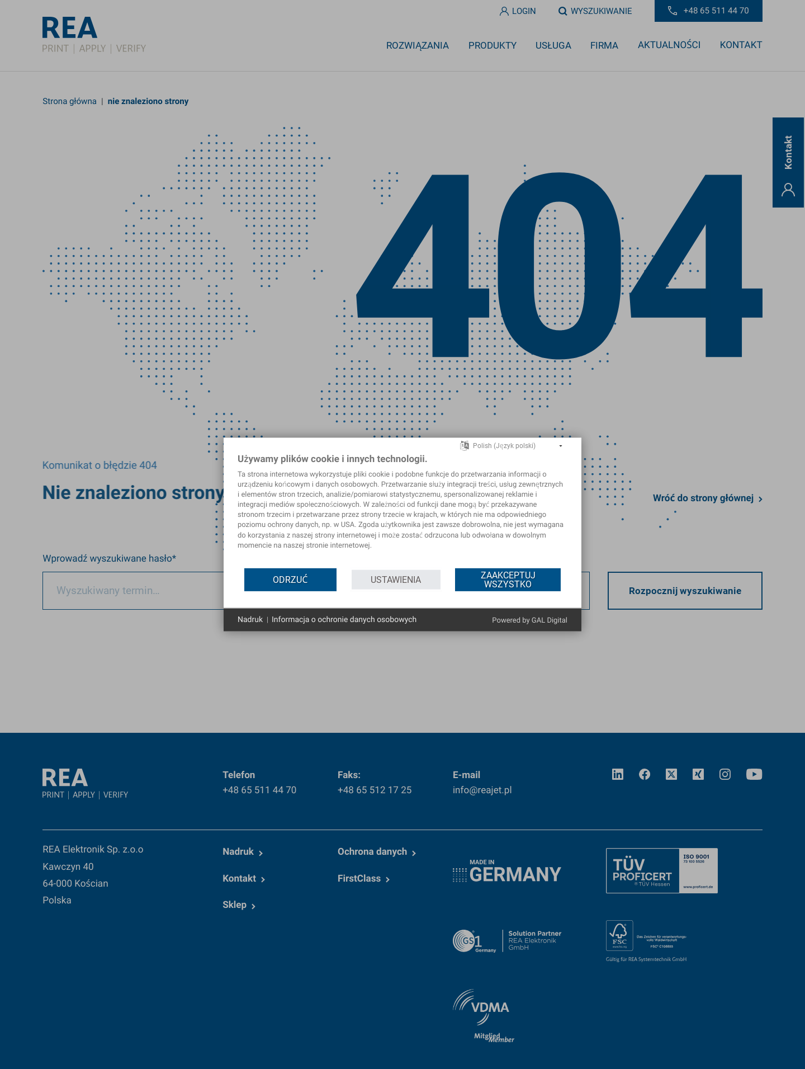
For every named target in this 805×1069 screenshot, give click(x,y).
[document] (402, 510)
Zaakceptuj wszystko (508, 579)
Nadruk (250, 619)
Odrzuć (290, 579)
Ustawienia (396, 579)
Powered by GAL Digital (529, 620)
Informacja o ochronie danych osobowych (344, 619)
